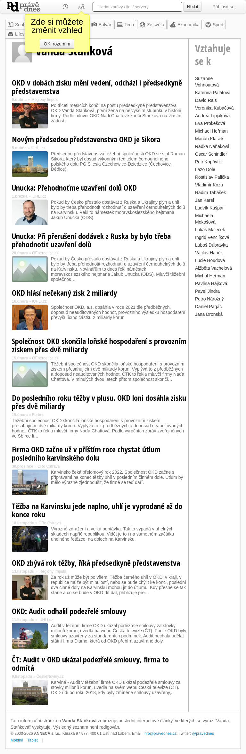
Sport (214, 24)
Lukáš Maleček (210, 229)
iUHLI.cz (38, 148)
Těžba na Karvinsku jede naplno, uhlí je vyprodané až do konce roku (97, 510)
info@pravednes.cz (160, 733)
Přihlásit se (223, 6)
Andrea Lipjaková (212, 115)
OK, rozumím (57, 43)
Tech (125, 24)
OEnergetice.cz (45, 253)
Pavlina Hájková (211, 283)
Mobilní (17, 740)
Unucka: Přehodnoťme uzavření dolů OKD (74, 187)
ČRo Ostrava (48, 466)
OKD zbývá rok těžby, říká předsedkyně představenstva (96, 562)
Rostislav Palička (212, 177)
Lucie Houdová (210, 260)
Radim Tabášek (210, 192)
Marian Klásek (209, 138)
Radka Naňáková (212, 146)
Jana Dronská (209, 314)
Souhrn (18, 24)
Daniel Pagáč (208, 306)
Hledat (192, 6)
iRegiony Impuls (44, 99)
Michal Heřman (210, 275)
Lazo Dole (205, 169)
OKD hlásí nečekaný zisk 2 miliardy (64, 292)
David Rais (206, 100)
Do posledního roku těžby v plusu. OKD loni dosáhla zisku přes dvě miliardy (99, 401)
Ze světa (151, 24)
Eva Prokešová (210, 123)
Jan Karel (204, 200)
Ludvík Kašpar (209, 207)
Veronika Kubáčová (214, 108)
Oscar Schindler (211, 154)
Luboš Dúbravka (211, 245)
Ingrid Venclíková (212, 237)
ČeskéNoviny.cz (50, 676)
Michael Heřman (211, 131)
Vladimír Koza (209, 184)
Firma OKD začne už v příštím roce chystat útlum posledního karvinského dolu (86, 453)
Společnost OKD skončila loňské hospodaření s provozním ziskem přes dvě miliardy (99, 345)
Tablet (33, 740)
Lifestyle (19, 34)
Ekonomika (185, 24)
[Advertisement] (214, 415)
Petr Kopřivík (208, 161)
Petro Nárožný (209, 298)
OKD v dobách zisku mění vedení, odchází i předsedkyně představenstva (97, 86)
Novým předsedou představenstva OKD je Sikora (86, 139)
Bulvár (101, 24)
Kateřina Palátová (213, 92)
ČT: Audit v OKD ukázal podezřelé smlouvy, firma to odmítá (90, 663)
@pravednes (203, 733)
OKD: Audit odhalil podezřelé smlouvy (69, 611)
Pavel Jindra (207, 291)
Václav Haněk (209, 252)
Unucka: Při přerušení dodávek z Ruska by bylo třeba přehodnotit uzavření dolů (91, 240)
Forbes (38, 415)
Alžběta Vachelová (213, 268)
